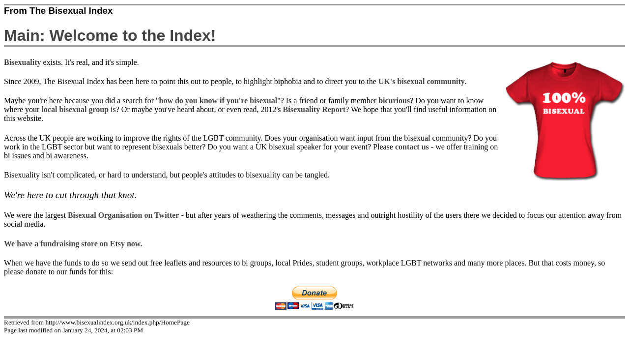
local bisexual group (75, 109)
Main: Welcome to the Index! (110, 35)
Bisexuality (22, 62)
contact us (412, 147)
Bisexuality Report (314, 109)
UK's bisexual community (421, 81)
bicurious (394, 100)
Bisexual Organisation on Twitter (123, 215)
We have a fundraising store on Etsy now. (73, 243)
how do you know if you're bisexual (218, 100)
